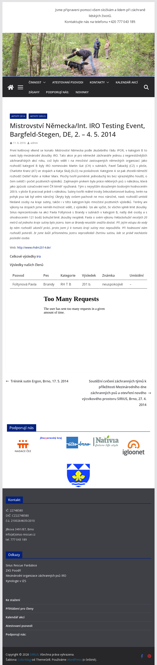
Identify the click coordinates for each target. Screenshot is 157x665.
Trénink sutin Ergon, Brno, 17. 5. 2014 (37, 381)
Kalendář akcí (127, 82)
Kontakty (97, 82)
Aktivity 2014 (18, 116)
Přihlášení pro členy (20, 608)
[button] (43, 82)
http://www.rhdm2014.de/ (34, 247)
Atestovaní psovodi (67, 82)
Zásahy (34, 92)
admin (34, 143)
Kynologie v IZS (16, 581)
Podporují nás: (57, 92)
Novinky (82, 92)
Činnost (35, 82)
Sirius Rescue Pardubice (21, 565)
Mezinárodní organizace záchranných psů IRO (36, 575)
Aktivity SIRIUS (38, 116)
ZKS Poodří (13, 570)
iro (39, 256)
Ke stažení (13, 600)
